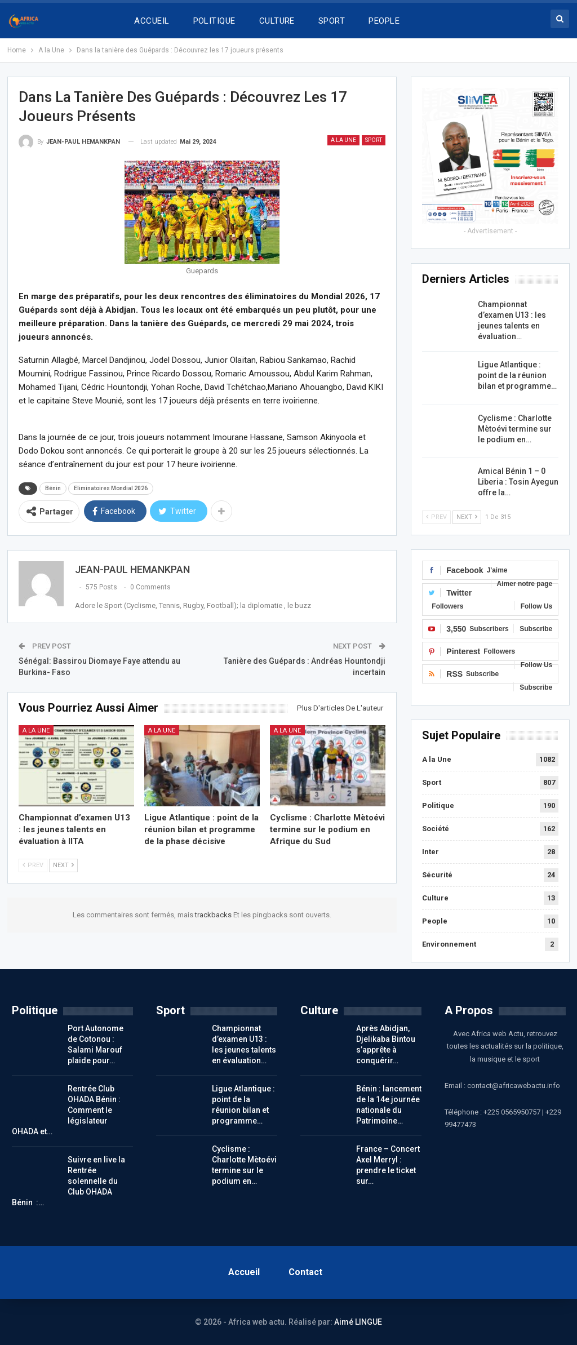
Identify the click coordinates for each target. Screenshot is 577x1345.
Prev (33, 865)
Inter (430, 851)
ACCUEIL (151, 21)
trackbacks (214, 915)
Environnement (449, 944)
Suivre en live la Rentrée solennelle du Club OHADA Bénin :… (68, 1181)
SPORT (331, 21)
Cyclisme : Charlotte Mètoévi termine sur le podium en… (515, 429)
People (434, 921)
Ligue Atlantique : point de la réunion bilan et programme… (517, 375)
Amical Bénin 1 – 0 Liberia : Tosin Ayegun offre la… (518, 482)
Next (63, 865)
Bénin (53, 488)
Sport (373, 140)
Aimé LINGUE (358, 1321)
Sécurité (437, 875)
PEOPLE (384, 21)
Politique (438, 805)
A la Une (343, 140)
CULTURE (277, 21)
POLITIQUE (214, 21)
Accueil (244, 1272)
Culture (435, 898)
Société (435, 828)
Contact (305, 1272)
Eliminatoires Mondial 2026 (111, 488)
